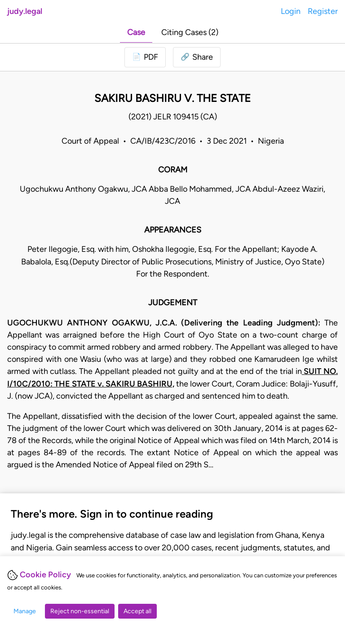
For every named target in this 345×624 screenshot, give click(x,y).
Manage (24, 611)
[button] (197, 57)
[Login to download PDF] (145, 57)
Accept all (137, 611)
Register (323, 11)
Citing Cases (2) (189, 32)
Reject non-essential (79, 611)
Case (136, 32)
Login (291, 11)
